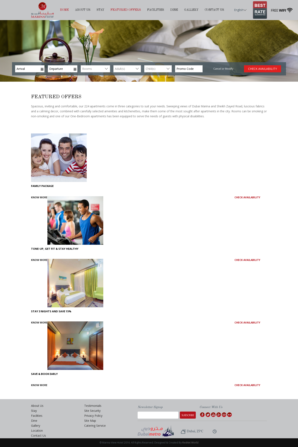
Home (64, 9)
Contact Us (214, 9)
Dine (174, 9)
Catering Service (95, 426)
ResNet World (190, 442)
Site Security (92, 411)
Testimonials (92, 406)
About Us (82, 9)
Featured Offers (126, 9)
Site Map (90, 421)
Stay (100, 9)
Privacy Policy (93, 416)
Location (37, 430)
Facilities (155, 9)
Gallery (191, 9)
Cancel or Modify (223, 68)
